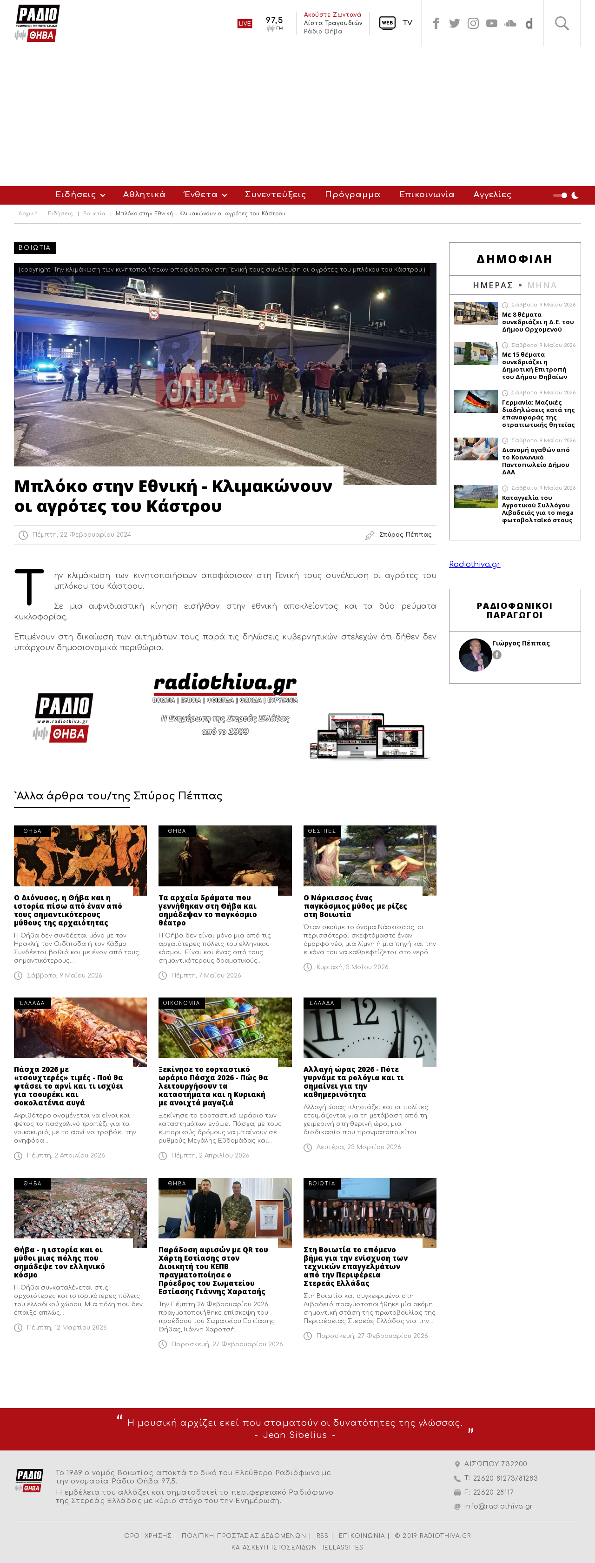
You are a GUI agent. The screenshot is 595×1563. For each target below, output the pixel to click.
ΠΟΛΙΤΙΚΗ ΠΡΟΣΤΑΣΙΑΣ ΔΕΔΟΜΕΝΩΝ (244, 1536)
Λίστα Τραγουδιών (333, 23)
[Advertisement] (297, 116)
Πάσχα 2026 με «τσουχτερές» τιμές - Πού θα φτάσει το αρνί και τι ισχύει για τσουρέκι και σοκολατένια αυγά (68, 1085)
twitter (454, 23)
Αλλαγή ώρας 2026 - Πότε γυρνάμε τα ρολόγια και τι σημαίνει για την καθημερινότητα (354, 1081)
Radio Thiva (37, 23)
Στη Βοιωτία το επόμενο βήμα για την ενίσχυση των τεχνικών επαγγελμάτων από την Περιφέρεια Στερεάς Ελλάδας (356, 1266)
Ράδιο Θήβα (323, 31)
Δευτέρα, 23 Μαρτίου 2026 (359, 1147)
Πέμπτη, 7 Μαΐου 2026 (206, 975)
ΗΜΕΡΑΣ (493, 285)
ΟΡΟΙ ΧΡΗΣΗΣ (148, 1536)
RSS (323, 1536)
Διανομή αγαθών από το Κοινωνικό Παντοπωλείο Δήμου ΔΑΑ (536, 461)
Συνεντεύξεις (275, 194)
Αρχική (28, 214)
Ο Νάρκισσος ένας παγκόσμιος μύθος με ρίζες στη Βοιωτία (355, 906)
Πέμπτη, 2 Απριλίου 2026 (66, 1155)
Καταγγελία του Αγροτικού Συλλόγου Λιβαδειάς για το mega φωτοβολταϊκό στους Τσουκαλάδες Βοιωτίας (538, 509)
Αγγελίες (493, 194)
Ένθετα (201, 194)
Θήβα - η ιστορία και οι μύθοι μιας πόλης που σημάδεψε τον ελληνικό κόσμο (59, 1262)
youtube (492, 23)
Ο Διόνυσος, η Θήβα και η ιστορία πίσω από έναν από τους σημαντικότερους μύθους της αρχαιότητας (68, 910)
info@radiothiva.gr (498, 1506)
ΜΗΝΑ (542, 285)
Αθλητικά (144, 194)
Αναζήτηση (562, 23)
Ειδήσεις (75, 194)
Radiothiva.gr (475, 564)
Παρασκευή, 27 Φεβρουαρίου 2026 (227, 1344)
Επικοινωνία (427, 194)
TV (407, 23)
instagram (473, 23)
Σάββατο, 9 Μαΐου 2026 (64, 975)
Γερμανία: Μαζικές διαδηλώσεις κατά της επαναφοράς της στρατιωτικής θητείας (538, 413)
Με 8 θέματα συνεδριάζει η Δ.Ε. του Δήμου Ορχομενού (538, 322)
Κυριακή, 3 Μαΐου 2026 (353, 967)
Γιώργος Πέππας (521, 643)
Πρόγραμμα (353, 194)
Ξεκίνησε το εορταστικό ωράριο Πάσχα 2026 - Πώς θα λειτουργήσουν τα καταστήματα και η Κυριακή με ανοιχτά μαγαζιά (213, 1085)
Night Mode (567, 195)
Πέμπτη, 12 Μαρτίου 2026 (67, 1327)
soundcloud (510, 23)
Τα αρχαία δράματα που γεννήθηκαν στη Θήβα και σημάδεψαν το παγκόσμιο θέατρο (208, 910)
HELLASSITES (341, 1547)
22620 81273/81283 (505, 1478)
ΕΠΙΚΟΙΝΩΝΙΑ (362, 1536)
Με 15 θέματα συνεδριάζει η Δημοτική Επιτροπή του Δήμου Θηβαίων (534, 365)
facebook (436, 23)
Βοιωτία (94, 214)
